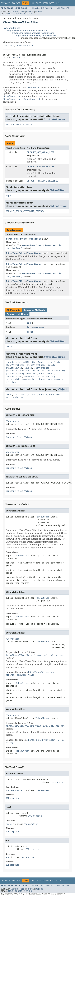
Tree (38, 3)
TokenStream (58, 206)
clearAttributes (15, 365)
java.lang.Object (11, 28)
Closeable (8, 45)
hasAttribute (46, 373)
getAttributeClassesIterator (22, 371)
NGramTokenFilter (16, 239)
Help (58, 3)
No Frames (46, 8)
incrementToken (35, 327)
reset (30, 332)
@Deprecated (12, 421)
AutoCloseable (25, 45)
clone (9, 394)
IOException (57, 782)
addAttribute (13, 362)
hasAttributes (14, 376)
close (9, 346)
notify (43, 394)
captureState (53, 362)
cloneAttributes (36, 365)
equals (28, 368)
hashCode (29, 376)
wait (8, 397)
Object (62, 389)
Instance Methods (34, 310)
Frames (36, 8)
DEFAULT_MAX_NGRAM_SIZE (40, 152)
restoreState (55, 379)
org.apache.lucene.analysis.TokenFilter (36, 35)
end (29, 323)
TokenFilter (20, 57)
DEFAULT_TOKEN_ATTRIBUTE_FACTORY (25, 211)
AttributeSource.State (19, 124)
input (9, 195)
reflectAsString (46, 376)
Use (32, 3)
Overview (5, 3)
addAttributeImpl (33, 362)
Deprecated (48, 3)
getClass (32, 394)
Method (39, 12)
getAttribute (41, 368)
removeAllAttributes (34, 379)
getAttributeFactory (53, 371)
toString (11, 382)
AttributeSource (54, 119)
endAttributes (14, 368)
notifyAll (54, 394)
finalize (19, 394)
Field (21, 12)
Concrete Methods (17, 314)
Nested (14, 12)
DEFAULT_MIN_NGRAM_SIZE (40, 166)
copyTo (52, 365)
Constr (30, 12)
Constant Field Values (19, 437)
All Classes (63, 8)
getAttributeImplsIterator (21, 373)
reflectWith (12, 379)
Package (16, 3)
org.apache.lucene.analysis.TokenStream (33, 33)
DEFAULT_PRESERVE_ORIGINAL (42, 181)
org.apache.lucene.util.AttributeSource (27, 30)
